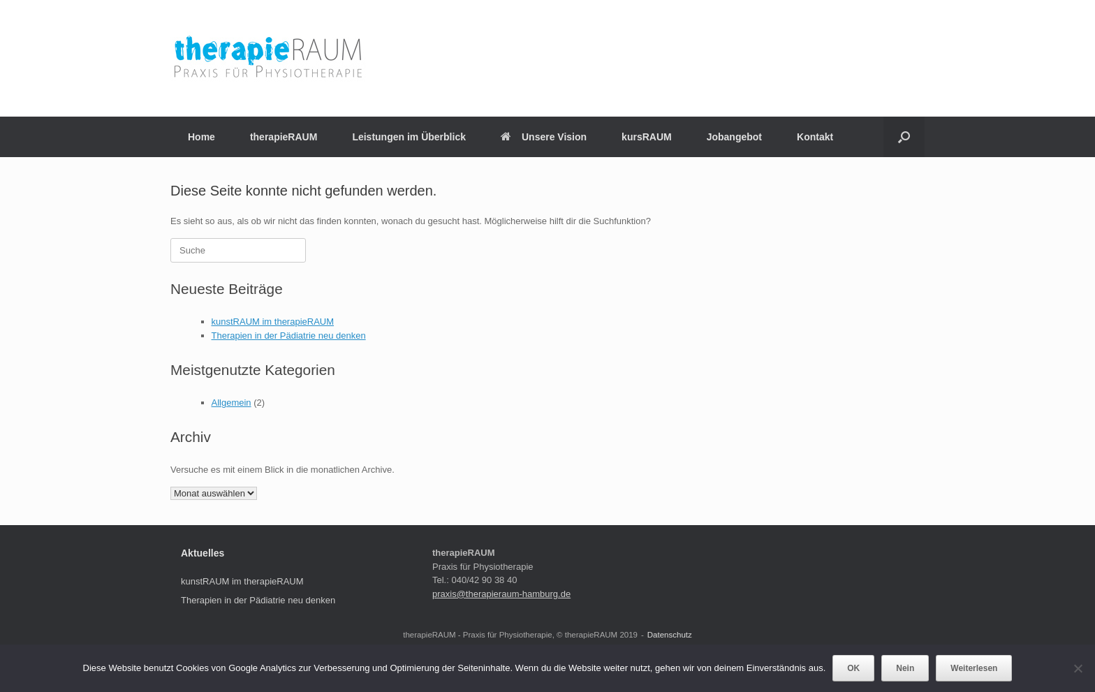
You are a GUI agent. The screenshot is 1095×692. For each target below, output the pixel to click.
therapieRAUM (283, 136)
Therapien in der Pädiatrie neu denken (289, 335)
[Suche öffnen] (904, 137)
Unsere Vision (544, 136)
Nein (905, 668)
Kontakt (815, 136)
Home (201, 136)
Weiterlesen (973, 668)
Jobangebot (734, 136)
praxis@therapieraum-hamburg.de (501, 594)
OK (853, 668)
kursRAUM (647, 136)
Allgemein (231, 402)
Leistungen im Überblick (409, 136)
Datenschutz (669, 635)
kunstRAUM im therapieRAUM (273, 321)
